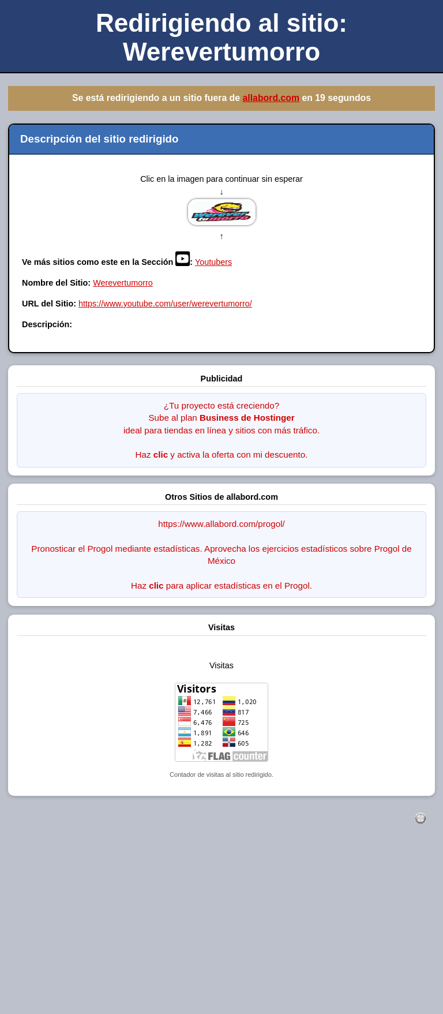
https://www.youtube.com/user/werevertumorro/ (165, 303)
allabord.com (270, 98)
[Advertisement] (221, 931)
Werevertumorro (123, 282)
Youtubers (213, 262)
